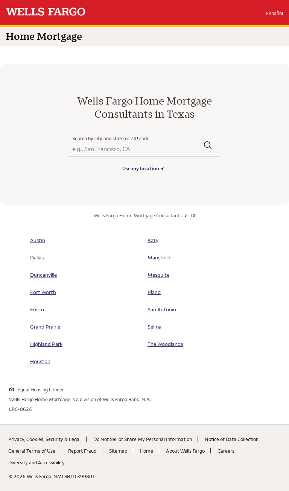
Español (274, 13)
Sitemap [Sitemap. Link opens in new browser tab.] (118, 450)
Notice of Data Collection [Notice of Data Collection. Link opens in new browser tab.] (232, 439)
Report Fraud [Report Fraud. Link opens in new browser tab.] (82, 450)
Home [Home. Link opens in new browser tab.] (146, 450)
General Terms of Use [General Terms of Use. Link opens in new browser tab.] (31, 450)
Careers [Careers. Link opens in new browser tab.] (226, 450)
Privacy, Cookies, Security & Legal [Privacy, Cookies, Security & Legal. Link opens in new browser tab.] (44, 439)
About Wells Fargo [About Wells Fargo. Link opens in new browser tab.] (185, 450)
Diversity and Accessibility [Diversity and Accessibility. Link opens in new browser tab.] (36, 462)
